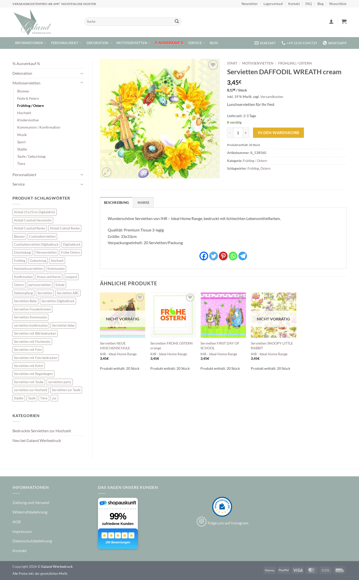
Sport (21, 142)
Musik (22, 135)
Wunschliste (338, 4)
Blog (320, 4)
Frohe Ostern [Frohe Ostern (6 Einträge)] (70, 252)
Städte (22, 149)
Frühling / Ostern (30, 105)
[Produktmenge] (238, 133)
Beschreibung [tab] (116, 203)
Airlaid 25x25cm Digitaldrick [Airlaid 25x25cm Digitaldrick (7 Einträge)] (34, 212)
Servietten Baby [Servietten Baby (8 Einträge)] (25, 301)
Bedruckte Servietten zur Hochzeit (41, 430)
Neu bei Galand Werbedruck (36, 440)
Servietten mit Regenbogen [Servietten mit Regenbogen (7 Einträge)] (33, 374)
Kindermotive (28, 120)
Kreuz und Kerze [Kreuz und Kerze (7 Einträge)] (49, 277)
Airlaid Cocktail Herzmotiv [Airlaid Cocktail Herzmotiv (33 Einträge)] (33, 220)
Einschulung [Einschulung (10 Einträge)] (22, 252)
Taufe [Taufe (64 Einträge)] (32, 398)
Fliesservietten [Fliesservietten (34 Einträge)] (46, 252)
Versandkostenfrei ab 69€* (36, 4)
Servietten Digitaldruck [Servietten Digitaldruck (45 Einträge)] (58, 301)
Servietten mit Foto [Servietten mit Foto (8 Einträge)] (28, 350)
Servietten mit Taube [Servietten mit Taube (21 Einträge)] (29, 382)
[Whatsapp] (233, 256)
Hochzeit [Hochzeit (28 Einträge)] (57, 261)
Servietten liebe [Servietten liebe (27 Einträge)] (63, 325)
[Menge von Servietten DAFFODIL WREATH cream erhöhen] (246, 133)
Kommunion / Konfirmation (38, 127)
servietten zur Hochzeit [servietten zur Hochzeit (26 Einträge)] (30, 390)
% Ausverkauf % (169, 43)
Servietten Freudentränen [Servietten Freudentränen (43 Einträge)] (32, 309)
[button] (331, 21)
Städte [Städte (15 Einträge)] (18, 398)
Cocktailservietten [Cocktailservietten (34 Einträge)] (42, 236)
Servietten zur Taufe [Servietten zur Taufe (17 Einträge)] (66, 390)
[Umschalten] (82, 73)
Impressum (22, 531)
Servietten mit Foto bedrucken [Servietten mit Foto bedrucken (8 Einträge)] (35, 358)
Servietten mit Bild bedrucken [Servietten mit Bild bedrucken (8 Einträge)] (35, 333)
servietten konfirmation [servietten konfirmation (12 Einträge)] (31, 325)
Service (196, 43)
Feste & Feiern (28, 98)
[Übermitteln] (177, 21)
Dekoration (99, 43)
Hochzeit (24, 113)
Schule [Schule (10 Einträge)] (60, 285)
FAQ (308, 4)
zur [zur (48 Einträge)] (54, 398)
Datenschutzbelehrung (32, 540)
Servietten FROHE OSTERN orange (171, 345)
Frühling (253, 168)
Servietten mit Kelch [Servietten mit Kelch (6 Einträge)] (28, 366)
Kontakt (294, 4)
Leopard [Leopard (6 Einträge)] (71, 277)
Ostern (265, 168)
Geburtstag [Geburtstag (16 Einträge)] (38, 261)
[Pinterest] (223, 256)
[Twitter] (213, 256)
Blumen (23, 91)
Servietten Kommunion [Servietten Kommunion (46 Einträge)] (30, 317)
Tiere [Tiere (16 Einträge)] (44, 398)
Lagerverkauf (273, 4)
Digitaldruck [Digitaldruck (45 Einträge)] (72, 244)
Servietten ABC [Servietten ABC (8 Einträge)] (68, 293)
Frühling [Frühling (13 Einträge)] (19, 261)
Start (232, 63)
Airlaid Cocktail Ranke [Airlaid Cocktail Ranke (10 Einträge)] (29, 228)
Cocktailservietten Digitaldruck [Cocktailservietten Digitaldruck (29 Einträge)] (36, 244)
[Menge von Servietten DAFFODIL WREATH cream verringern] (230, 133)
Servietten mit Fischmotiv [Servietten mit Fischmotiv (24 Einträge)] (32, 342)
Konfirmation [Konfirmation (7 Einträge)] (23, 277)
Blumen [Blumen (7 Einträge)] (19, 236)
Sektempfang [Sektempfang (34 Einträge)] (23, 293)
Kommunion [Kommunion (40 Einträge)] (56, 269)
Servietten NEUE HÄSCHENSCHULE (115, 345)
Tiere (21, 163)
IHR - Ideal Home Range (118, 354)
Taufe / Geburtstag (31, 156)
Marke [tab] (143, 203)
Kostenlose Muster (79, 4)
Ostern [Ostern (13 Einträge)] (19, 285)
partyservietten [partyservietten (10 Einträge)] (39, 285)
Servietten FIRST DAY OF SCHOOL (219, 345)
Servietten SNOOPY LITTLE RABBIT (272, 345)
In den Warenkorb (278, 132)
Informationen (30, 43)
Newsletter (250, 4)
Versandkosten (271, 96)
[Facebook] (203, 256)
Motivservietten (133, 43)
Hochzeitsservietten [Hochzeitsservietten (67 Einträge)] (28, 269)
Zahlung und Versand (30, 502)
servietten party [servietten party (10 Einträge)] (59, 382)
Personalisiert (66, 43)
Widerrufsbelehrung (29, 511)
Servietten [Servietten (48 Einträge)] (44, 293)
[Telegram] (242, 256)
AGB (16, 521)
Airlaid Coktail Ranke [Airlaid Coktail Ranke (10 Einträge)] (65, 228)
